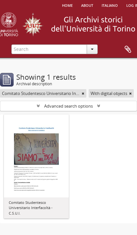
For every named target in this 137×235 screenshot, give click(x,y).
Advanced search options (68, 106)
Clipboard (128, 49)
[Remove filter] (83, 93)
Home (67, 4)
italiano (110, 4)
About (87, 4)
